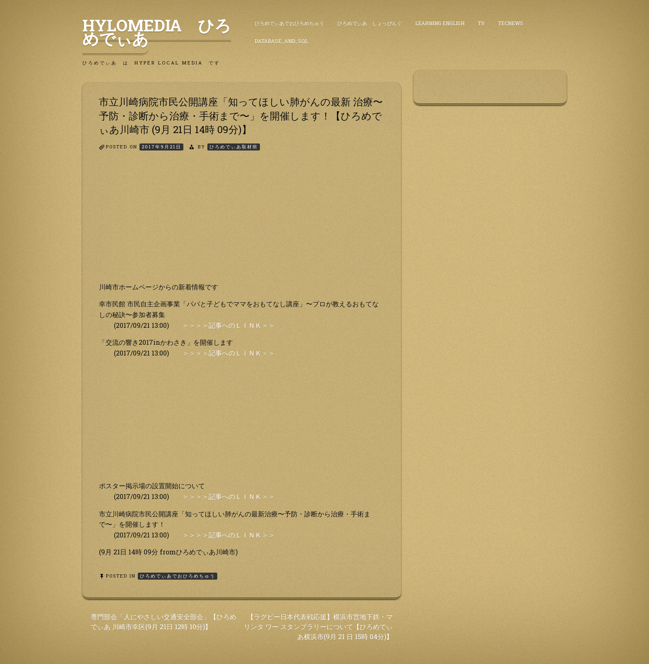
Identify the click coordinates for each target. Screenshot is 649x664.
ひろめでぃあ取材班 (233, 146)
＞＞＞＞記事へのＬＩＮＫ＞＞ (228, 325)
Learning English (439, 23)
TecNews (510, 23)
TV (481, 23)
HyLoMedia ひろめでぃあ (156, 31)
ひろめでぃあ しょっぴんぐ (369, 23)
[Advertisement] (242, 224)
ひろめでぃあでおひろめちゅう (289, 23)
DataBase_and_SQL (281, 41)
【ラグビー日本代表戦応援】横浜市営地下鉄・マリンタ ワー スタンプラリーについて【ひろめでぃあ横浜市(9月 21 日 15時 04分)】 (318, 626)
